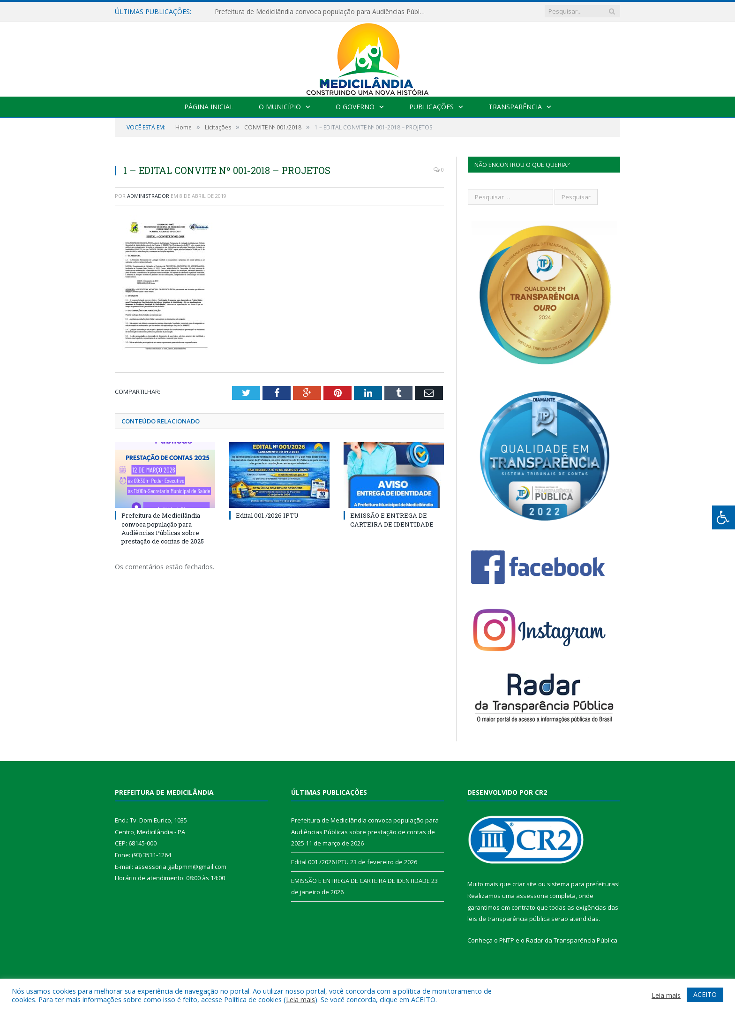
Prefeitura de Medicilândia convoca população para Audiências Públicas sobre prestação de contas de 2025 (322, 12)
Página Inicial (208, 106)
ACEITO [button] (705, 994)
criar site (524, 884)
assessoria (532, 895)
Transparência (515, 106)
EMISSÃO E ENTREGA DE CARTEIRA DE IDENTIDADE (392, 519)
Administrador (148, 195)
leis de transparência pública (508, 918)
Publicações (431, 106)
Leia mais (300, 999)
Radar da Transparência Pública (571, 940)
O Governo (355, 106)
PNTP (506, 940)
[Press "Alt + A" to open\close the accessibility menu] (723, 517)
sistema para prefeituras (582, 884)
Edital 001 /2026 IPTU (267, 515)
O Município (280, 106)
